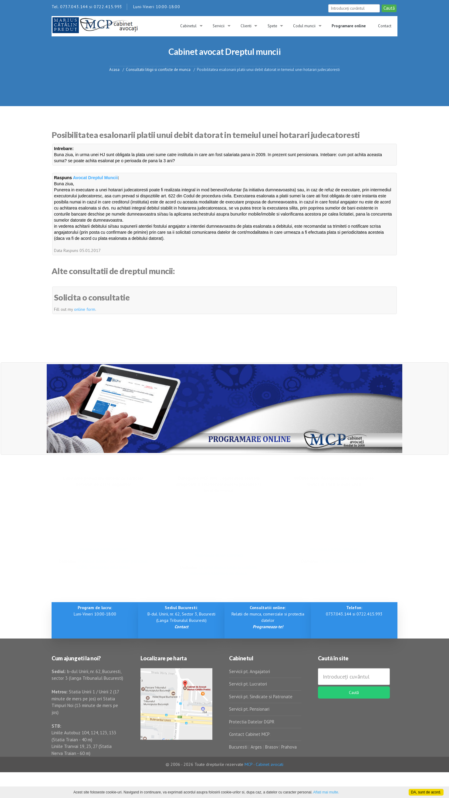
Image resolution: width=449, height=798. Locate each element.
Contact (384, 26)
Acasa (114, 69)
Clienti (246, 26)
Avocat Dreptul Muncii (95, 177)
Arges (256, 747)
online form (84, 309)
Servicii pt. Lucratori (248, 684)
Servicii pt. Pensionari (249, 709)
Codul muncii (304, 26)
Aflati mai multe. (326, 792)
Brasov (271, 747)
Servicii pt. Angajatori (249, 671)
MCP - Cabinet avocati (264, 764)
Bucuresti (238, 747)
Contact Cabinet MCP (249, 734)
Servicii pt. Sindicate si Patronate (260, 696)
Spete (272, 26)
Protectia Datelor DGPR (252, 722)
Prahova (289, 747)
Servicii (218, 26)
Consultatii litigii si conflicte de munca (158, 69)
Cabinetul (188, 26)
